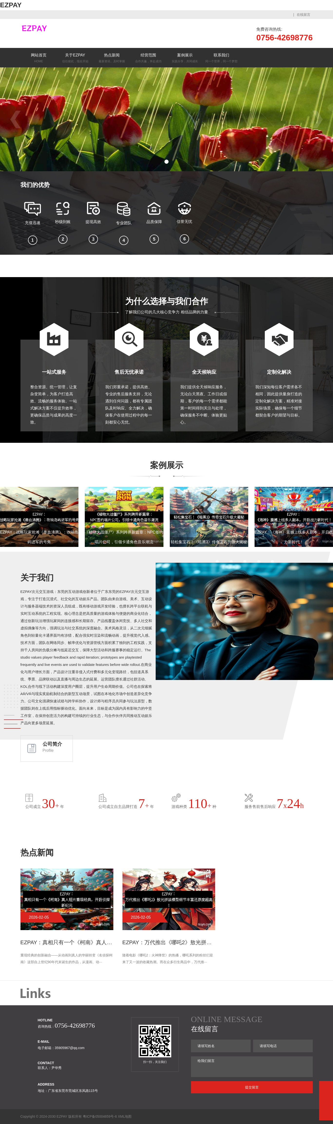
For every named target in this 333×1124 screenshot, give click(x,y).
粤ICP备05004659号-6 (100, 1116)
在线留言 (303, 15)
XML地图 (125, 1116)
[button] (166, 162)
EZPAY (11, 5)
